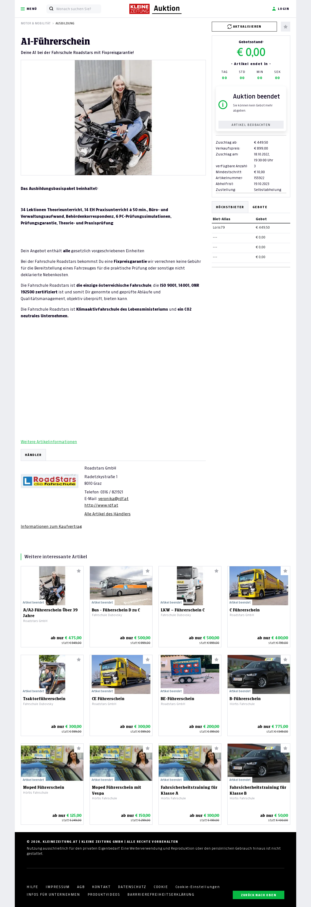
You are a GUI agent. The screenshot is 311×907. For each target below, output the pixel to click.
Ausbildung (65, 23)
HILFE (32, 887)
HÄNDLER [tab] (33, 454)
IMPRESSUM (58, 887)
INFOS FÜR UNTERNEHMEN (53, 894)
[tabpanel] (113, 489)
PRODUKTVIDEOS (104, 894)
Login (280, 9)
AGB (81, 887)
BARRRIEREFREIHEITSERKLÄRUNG (160, 894)
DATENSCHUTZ (132, 887)
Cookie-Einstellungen (197, 887)
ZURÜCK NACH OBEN (258, 895)
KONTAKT (101, 887)
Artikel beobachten (251, 124)
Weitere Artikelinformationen (49, 442)
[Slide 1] (113, 167)
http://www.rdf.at (101, 505)
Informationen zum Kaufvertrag (51, 526)
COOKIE (161, 887)
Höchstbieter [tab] (230, 207)
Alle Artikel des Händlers (107, 514)
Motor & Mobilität (36, 23)
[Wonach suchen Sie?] (78, 8)
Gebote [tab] (260, 207)
